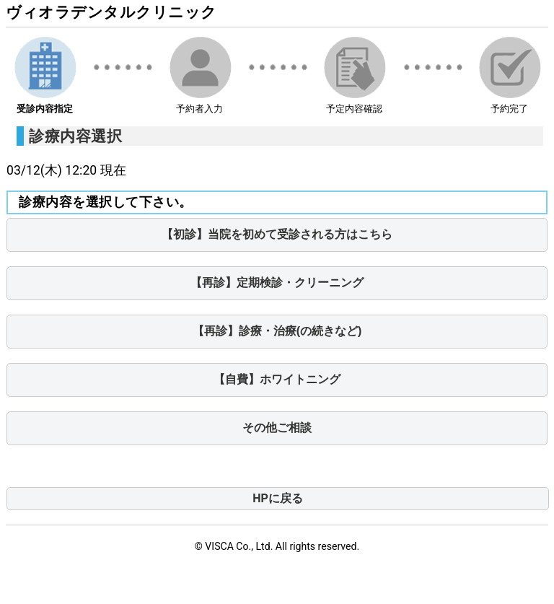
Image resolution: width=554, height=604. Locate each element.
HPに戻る (277, 498)
